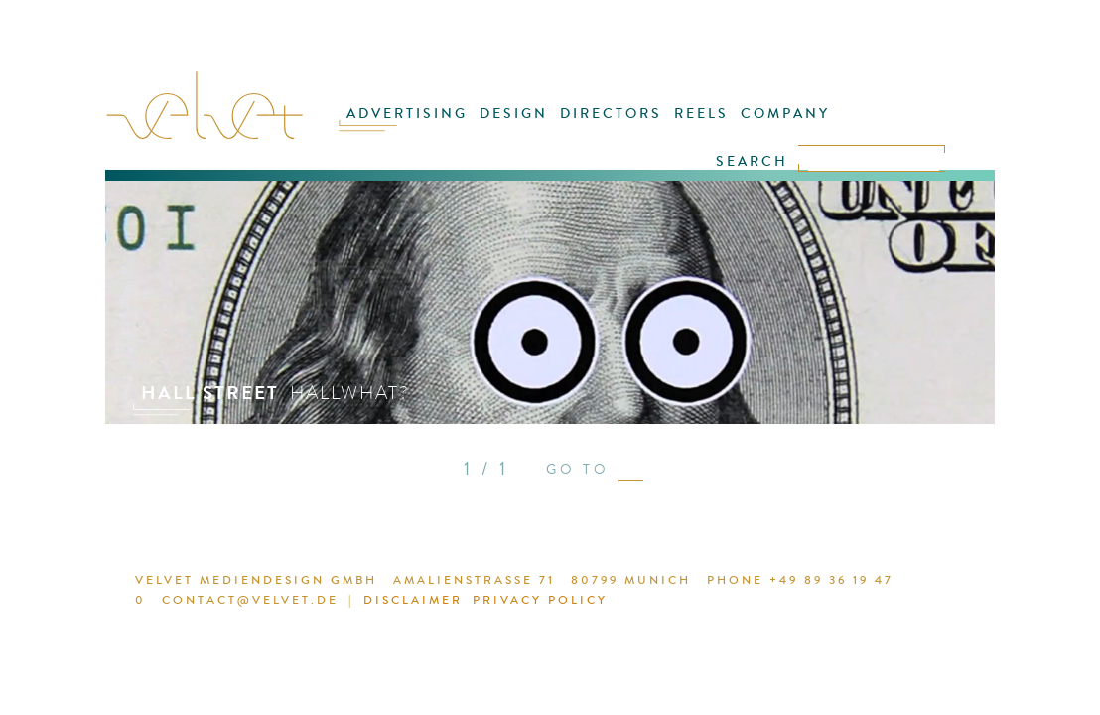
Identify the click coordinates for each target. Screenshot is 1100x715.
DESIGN (525, 126)
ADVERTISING (428, 126)
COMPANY (769, 126)
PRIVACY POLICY (466, 603)
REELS (694, 126)
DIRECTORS (613, 126)
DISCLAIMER (349, 603)
